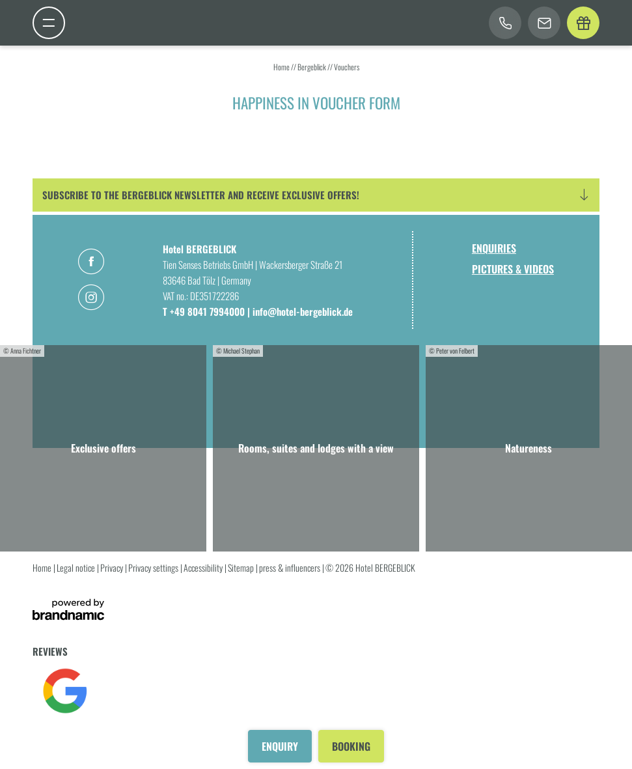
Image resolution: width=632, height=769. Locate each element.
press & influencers (290, 567)
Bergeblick (312, 66)
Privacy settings (154, 567)
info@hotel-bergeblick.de (303, 311)
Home (282, 66)
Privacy (112, 567)
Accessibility (204, 567)
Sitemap (242, 567)
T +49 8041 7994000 (205, 311)
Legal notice (77, 567)
